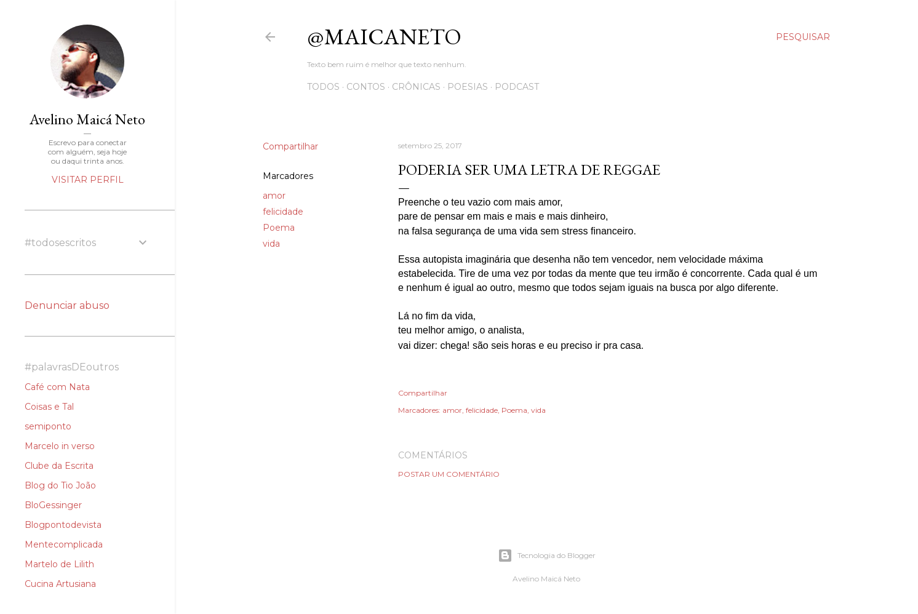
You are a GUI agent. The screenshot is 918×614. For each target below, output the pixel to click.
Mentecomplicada (64, 544)
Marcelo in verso (60, 446)
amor (274, 195)
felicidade (283, 211)
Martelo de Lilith (59, 564)
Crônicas (416, 86)
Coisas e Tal (49, 406)
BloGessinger (53, 505)
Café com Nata (57, 387)
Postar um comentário (449, 474)
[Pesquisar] (803, 37)
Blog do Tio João (60, 485)
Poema (279, 227)
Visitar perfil (88, 179)
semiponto (48, 426)
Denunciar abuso (67, 305)
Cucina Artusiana (60, 583)
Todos (323, 86)
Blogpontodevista (63, 524)
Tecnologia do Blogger (547, 555)
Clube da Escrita (59, 465)
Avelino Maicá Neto (87, 119)
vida (271, 243)
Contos (365, 86)
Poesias (467, 86)
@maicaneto (384, 36)
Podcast (517, 86)
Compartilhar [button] (290, 146)
